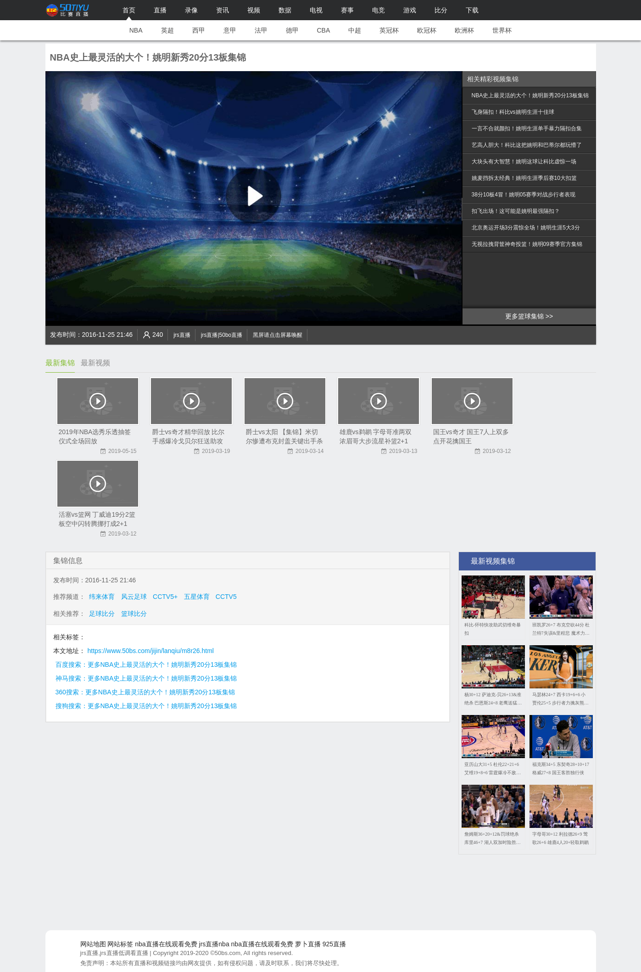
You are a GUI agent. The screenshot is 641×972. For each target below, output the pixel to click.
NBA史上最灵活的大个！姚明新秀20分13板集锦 (530, 95)
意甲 (229, 30)
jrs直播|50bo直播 (221, 335)
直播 (160, 10)
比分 (441, 10)
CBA (323, 30)
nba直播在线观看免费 (166, 944)
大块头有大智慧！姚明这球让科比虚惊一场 (524, 161)
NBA (136, 30)
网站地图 (93, 944)
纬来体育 (102, 596)
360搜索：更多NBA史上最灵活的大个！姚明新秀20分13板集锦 (145, 692)
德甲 (292, 30)
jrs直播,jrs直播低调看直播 (114, 953)
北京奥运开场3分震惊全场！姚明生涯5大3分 (526, 227)
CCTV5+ (165, 596)
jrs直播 (181, 335)
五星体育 (197, 596)
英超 (167, 30)
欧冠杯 (426, 30)
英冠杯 (389, 30)
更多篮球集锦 (524, 316)
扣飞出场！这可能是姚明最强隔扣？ (516, 211)
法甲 (261, 30)
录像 (191, 10)
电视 (316, 10)
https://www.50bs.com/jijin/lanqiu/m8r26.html (151, 650)
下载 (472, 10)
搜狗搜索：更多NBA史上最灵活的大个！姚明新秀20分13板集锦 (146, 705)
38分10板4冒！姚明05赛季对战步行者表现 (524, 194)
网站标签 (120, 944)
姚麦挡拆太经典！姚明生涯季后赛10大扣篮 (524, 178)
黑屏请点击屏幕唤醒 (277, 335)
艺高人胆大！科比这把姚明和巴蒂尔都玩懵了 (527, 145)
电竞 (378, 10)
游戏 (409, 10)
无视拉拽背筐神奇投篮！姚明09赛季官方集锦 (527, 244)
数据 (285, 10)
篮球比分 (134, 613)
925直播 (334, 944)
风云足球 (134, 596)
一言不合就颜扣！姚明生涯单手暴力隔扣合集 (527, 128)
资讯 (222, 10)
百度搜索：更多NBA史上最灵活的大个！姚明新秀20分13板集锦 (146, 664)
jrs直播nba (214, 944)
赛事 (347, 10)
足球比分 (102, 613)
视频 (253, 10)
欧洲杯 (464, 30)
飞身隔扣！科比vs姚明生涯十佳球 (513, 112)
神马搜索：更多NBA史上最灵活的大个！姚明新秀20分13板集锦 (146, 678)
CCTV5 (226, 596)
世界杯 (502, 30)
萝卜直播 (308, 944)
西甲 (198, 30)
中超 (354, 30)
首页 (129, 10)
